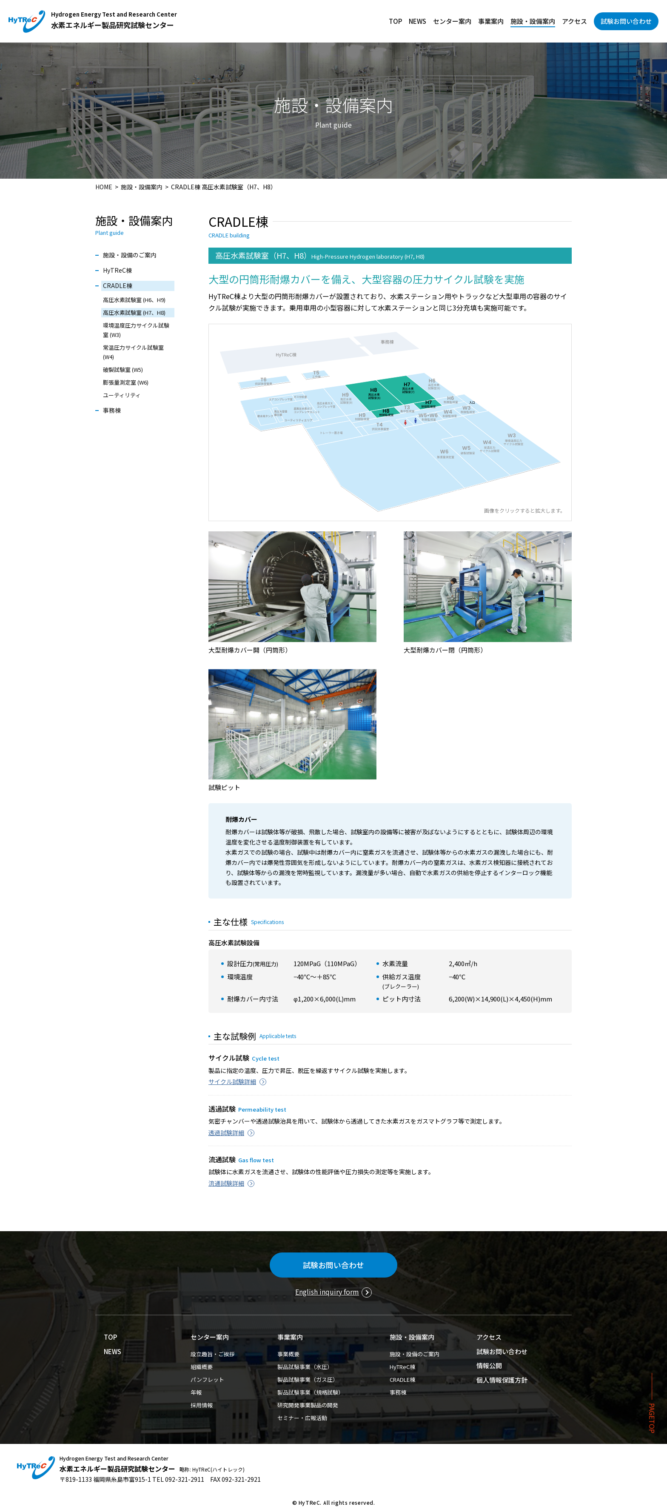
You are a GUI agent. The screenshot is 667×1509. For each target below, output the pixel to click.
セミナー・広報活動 (302, 1418)
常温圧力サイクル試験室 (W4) (133, 352)
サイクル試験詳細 (232, 1081)
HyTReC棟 (117, 270)
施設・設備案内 (532, 21)
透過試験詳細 (226, 1132)
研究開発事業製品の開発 (307, 1405)
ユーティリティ (122, 395)
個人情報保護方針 (501, 1379)
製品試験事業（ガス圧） (307, 1379)
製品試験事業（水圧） (305, 1367)
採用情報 (202, 1405)
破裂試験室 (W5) (123, 369)
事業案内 (491, 21)
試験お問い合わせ (626, 21)
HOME (103, 187)
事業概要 (288, 1354)
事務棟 (112, 410)
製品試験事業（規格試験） (310, 1392)
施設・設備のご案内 (130, 255)
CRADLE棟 (117, 285)
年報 (196, 1392)
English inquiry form (327, 1292)
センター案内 (452, 21)
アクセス (574, 21)
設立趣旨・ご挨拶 (213, 1354)
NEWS (417, 21)
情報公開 (489, 1365)
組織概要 (202, 1367)
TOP (395, 21)
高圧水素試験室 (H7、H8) (134, 312)
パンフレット (207, 1379)
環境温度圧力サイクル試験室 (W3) (136, 330)
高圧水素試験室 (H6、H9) (134, 300)
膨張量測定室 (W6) (125, 382)
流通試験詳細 (226, 1183)
